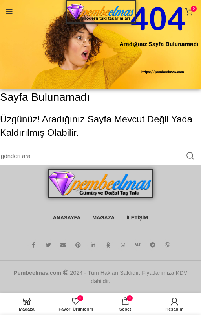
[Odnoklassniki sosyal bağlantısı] (108, 245)
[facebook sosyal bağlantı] (33, 245)
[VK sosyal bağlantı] (138, 245)
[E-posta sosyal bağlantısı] (63, 245)
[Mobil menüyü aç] (9, 12)
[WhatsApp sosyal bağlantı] (123, 245)
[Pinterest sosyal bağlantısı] (78, 245)
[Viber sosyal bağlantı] (168, 245)
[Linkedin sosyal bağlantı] (93, 245)
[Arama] (100, 156)
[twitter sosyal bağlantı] (48, 245)
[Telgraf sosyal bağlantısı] (153, 245)
